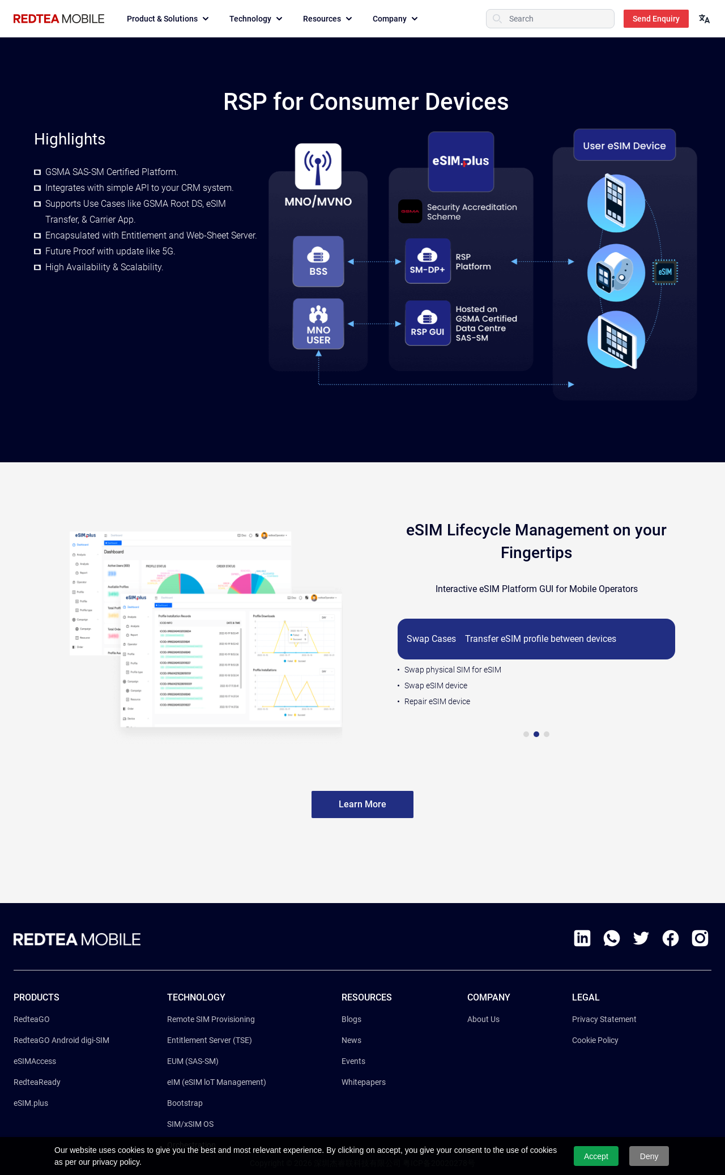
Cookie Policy (595, 1040)
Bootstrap (185, 1103)
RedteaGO (32, 1019)
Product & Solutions (169, 18)
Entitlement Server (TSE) (209, 1040)
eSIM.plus (31, 1103)
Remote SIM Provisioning (211, 1019)
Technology (257, 18)
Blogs (351, 1019)
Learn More (362, 804)
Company (396, 18)
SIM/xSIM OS (190, 1124)
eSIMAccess (35, 1061)
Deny (649, 1156)
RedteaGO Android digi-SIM (61, 1040)
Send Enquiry (656, 18)
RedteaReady (37, 1082)
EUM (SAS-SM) (193, 1061)
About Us (483, 1019)
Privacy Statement (604, 1019)
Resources (329, 18)
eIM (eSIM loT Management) (216, 1082)
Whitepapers (364, 1082)
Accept (596, 1156)
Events (353, 1061)
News (351, 1040)
